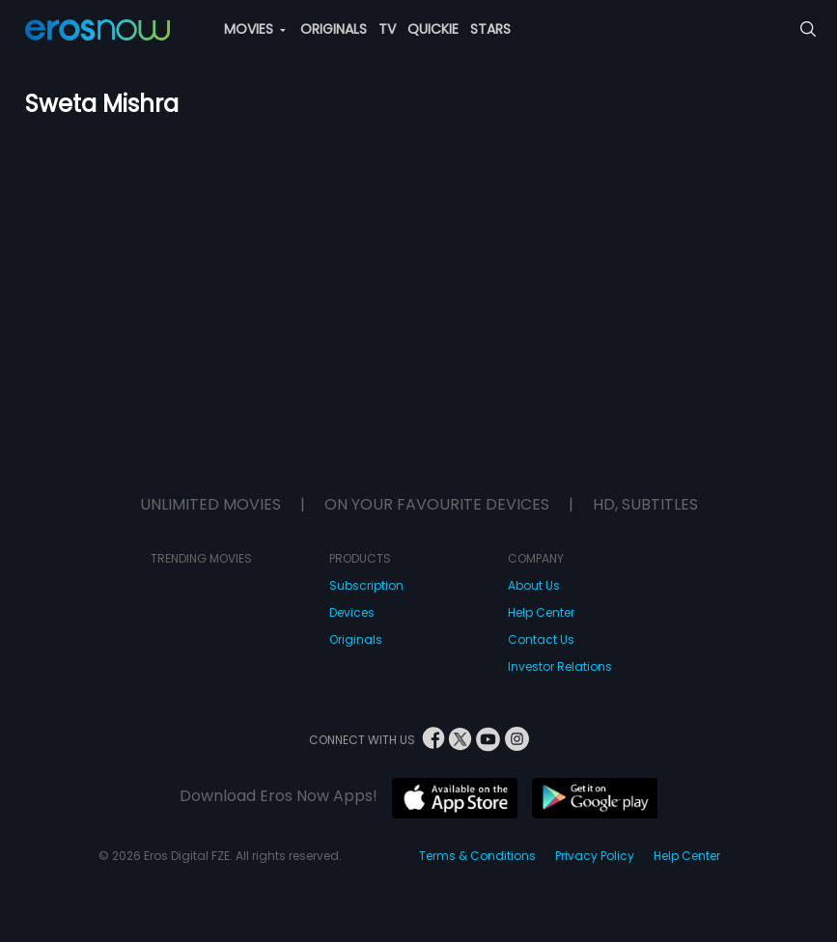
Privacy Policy (594, 855)
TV (387, 29)
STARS (490, 29)
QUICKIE (433, 29)
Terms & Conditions (477, 855)
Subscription (366, 585)
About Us (534, 585)
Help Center (541, 612)
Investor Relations (560, 666)
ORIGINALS (333, 29)
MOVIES (255, 29)
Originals (355, 639)
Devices (352, 612)
